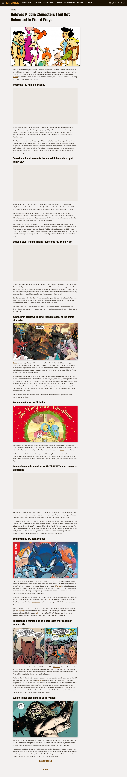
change (15, 77)
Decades (59, 2)
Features (88, 2)
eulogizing (20, 611)
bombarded (36, 602)
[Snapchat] (121, 3)
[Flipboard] (118, 3)
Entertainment (69, 2)
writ (37, 613)
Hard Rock (37, 2)
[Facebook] (107, 3)
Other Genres (48, 2)
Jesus (62, 450)
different (58, 586)
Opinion (80, 2)
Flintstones (56, 667)
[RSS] (124, 3)
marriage (40, 680)
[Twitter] (115, 3)
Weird (13, 9)
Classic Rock (26, 2)
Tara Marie (16, 24)
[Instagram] (113, 3)
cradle (49, 599)
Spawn (15, 363)
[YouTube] (110, 3)
